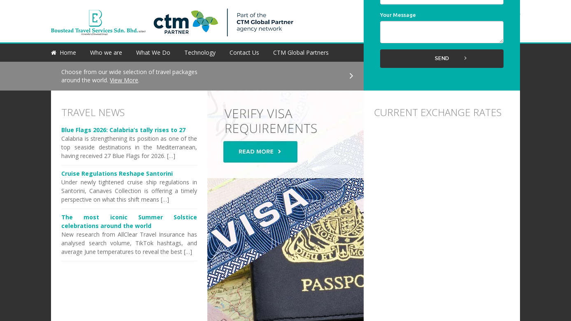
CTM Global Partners (301, 52)
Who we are (106, 52)
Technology (200, 52)
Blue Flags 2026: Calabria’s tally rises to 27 (123, 130)
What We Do (153, 52)
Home (68, 52)
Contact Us (244, 52)
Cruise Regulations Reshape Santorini (117, 173)
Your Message (398, 15)
